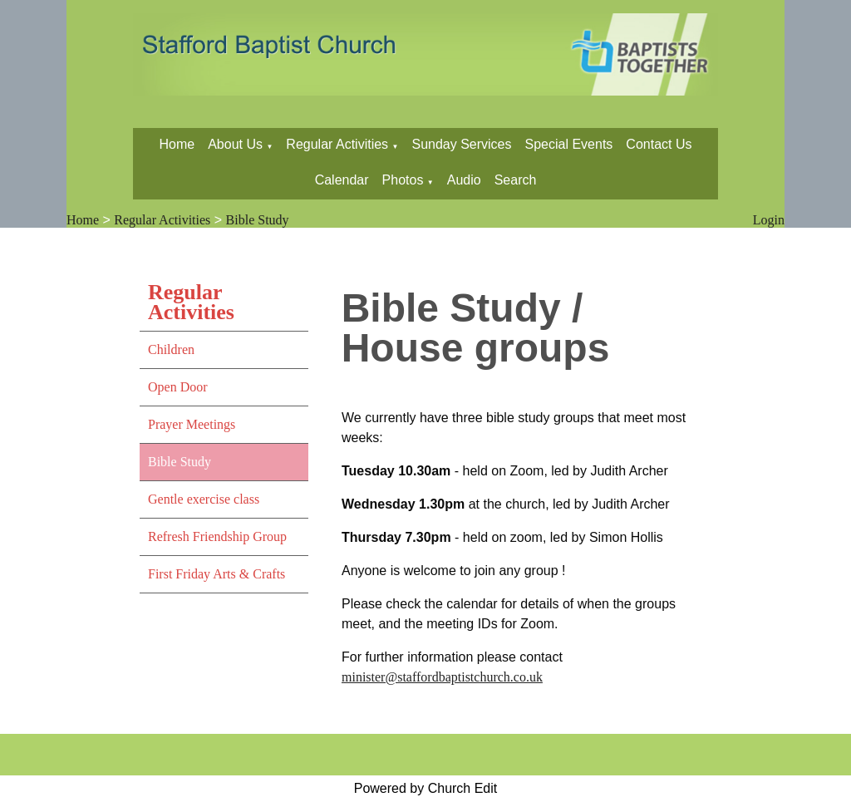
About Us (235, 144)
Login (769, 220)
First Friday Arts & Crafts (216, 574)
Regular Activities (337, 144)
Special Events (569, 144)
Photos (403, 180)
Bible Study (257, 220)
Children (171, 349)
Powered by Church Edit (426, 788)
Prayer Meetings (191, 424)
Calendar (342, 180)
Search (515, 180)
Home (176, 144)
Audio (464, 180)
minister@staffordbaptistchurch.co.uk (442, 677)
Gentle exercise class (203, 499)
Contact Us (658, 144)
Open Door (178, 387)
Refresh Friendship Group (217, 536)
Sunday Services (461, 144)
